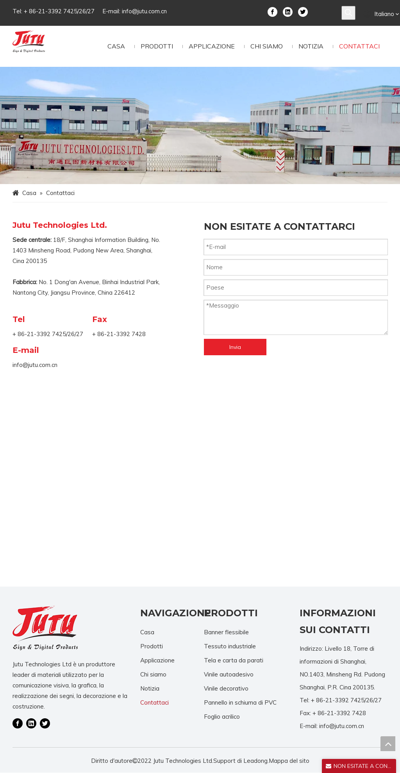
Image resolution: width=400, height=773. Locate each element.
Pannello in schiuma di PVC (240, 702)
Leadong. (256, 760)
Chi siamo (153, 674)
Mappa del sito (289, 760)
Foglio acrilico (222, 716)
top (387, 743)
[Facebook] (272, 11)
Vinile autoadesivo (229, 674)
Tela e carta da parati (233, 660)
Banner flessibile (226, 632)
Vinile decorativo (226, 688)
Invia (235, 347)
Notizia (149, 688)
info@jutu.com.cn (144, 11)
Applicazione (157, 660)
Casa (147, 632)
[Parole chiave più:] (348, 13)
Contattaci (154, 702)
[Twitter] (303, 11)
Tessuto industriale (230, 646)
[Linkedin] (288, 11)
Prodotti (151, 646)
